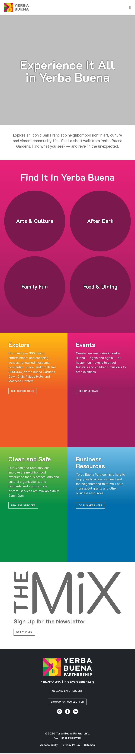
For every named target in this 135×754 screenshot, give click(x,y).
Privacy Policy (71, 745)
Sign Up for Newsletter (67, 702)
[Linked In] (75, 712)
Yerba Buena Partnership (72, 734)
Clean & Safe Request (67, 691)
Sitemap (89, 745)
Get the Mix (24, 633)
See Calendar (88, 391)
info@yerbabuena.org (79, 682)
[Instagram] (59, 712)
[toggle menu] (130, 7)
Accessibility (49, 745)
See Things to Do (23, 391)
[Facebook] (67, 712)
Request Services (23, 505)
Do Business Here (91, 505)
